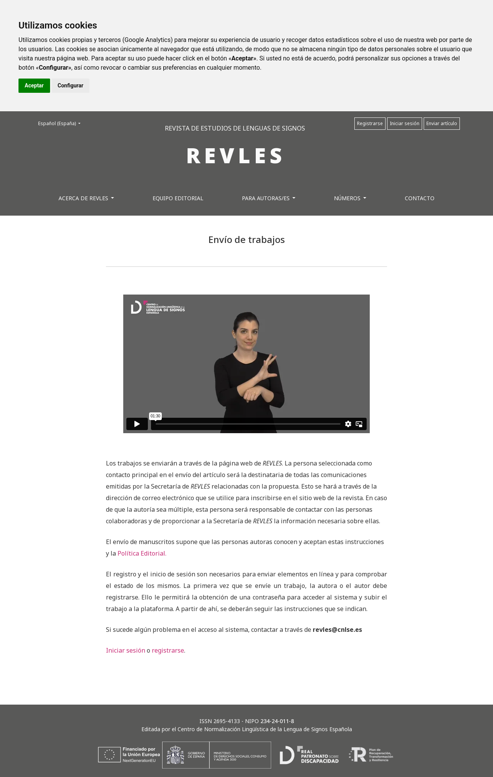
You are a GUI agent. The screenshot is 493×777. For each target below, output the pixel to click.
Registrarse (370, 123)
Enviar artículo (441, 123)
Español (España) (62, 123)
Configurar (71, 85)
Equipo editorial (178, 198)
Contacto (419, 198)
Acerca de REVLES (84, 198)
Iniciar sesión (404, 123)
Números (348, 198)
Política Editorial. (141, 553)
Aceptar (34, 85)
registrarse (168, 650)
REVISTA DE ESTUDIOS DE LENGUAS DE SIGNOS (235, 128)
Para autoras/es (266, 198)
